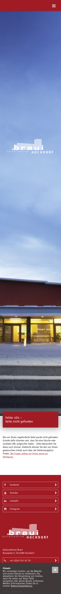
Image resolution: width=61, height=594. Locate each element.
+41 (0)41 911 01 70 (17, 560)
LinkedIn (11, 500)
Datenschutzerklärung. (22, 586)
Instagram (12, 508)
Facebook (11, 484)
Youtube (11, 492)
